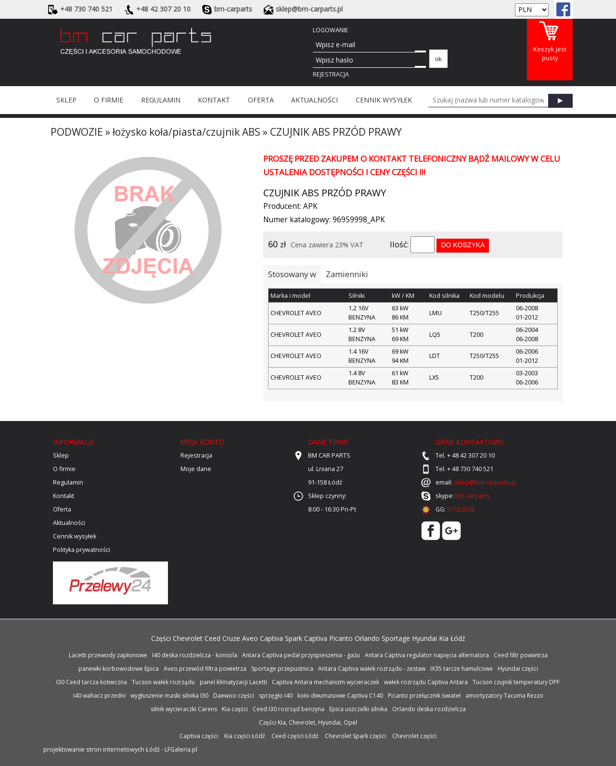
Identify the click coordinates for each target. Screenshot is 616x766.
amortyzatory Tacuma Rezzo (504, 695)
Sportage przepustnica (282, 668)
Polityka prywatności (81, 550)
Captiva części (199, 736)
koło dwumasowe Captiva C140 (340, 695)
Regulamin (160, 99)
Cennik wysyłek (384, 99)
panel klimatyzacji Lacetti (233, 682)
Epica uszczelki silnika (358, 709)
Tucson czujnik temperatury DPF (516, 682)
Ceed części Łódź (295, 736)
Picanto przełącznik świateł (424, 695)
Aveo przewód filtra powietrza (205, 668)
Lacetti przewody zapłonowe (108, 655)
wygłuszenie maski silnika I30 (169, 695)
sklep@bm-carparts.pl (485, 482)
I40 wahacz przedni (99, 695)
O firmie (108, 99)
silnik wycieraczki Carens (184, 709)
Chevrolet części (414, 736)
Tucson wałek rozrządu (163, 682)
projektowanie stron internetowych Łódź (101, 749)
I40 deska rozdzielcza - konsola (194, 655)
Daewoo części (233, 695)
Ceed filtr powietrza (521, 655)
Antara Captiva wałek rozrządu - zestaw (371, 668)
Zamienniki (347, 274)
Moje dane (195, 469)
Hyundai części (518, 668)
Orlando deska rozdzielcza (429, 709)
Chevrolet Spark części (355, 736)
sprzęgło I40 (276, 695)
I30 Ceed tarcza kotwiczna (91, 682)
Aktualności (314, 99)
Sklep (66, 99)
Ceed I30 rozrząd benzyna (288, 709)
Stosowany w (292, 274)
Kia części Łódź (244, 736)
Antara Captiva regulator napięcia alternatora (427, 655)
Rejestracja (331, 74)
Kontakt (214, 99)
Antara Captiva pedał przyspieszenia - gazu (301, 655)
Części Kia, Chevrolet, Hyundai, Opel (308, 722)
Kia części (235, 709)
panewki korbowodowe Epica (118, 668)
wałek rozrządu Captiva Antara (426, 682)
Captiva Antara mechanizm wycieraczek (325, 682)
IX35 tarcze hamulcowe (461, 668)
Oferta (261, 99)
